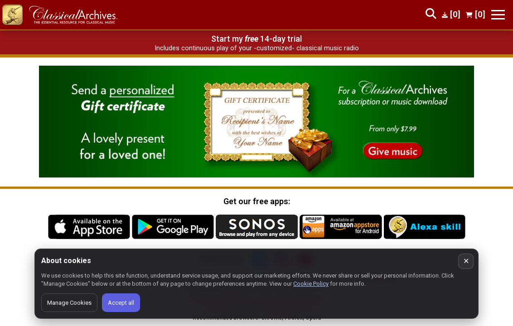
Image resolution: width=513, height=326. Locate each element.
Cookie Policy (311, 283)
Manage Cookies (69, 302)
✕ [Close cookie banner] (466, 261)
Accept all (121, 302)
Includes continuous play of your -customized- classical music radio (257, 48)
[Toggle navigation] (498, 14)
